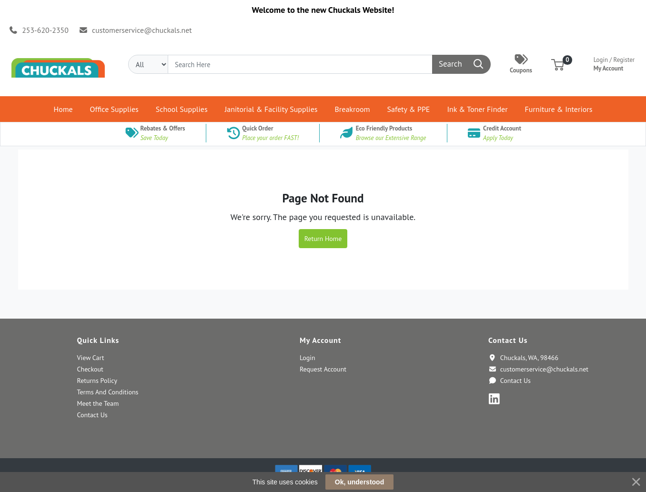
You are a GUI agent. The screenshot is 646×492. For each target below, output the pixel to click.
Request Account (323, 369)
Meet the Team (98, 403)
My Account (614, 63)
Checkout (90, 369)
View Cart (90, 357)
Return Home (323, 238)
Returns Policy (97, 380)
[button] (557, 64)
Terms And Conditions (107, 392)
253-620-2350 (39, 30)
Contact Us (92, 415)
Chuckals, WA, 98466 (523, 357)
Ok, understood (359, 482)
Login (307, 357)
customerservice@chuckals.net (135, 30)
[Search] (300, 64)
